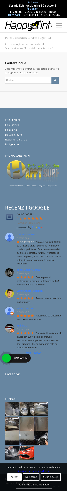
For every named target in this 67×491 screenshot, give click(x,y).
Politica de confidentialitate (33, 471)
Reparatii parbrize (16, 139)
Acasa (20, 48)
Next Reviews (33, 352)
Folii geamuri (12, 144)
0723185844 (51, 15)
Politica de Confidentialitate (34, 484)
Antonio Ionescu (26, 234)
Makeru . (22, 325)
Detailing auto (13, 134)
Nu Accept (31, 476)
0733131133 (31, 15)
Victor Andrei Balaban (30, 290)
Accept (14, 476)
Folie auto (11, 129)
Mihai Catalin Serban (29, 269)
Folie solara (12, 125)
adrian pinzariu (25, 308)
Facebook (12, 374)
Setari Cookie (50, 476)
